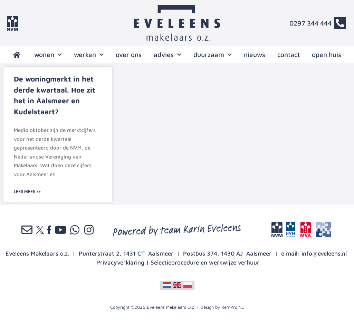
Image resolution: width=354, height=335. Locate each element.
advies (167, 55)
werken (89, 55)
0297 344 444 (310, 23)
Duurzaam (212, 55)
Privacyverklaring (120, 262)
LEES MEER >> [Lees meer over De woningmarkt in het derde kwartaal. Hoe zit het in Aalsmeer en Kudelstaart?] (27, 191)
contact (288, 54)
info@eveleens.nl (324, 253)
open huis (326, 54)
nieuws (254, 54)
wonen (48, 55)
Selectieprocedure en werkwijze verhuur (205, 262)
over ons (129, 54)
